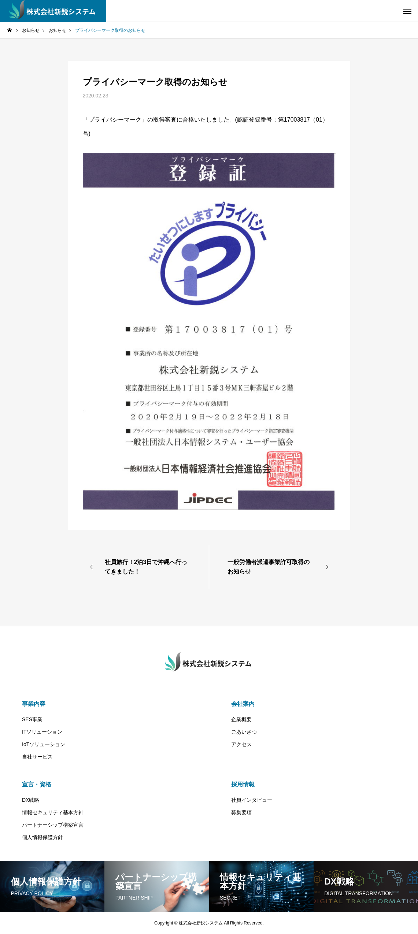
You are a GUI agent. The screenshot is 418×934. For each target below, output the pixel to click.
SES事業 (32, 719)
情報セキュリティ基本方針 (53, 812)
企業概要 (241, 719)
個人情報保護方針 (42, 837)
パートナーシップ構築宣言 (53, 825)
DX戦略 (30, 800)
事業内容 (33, 704)
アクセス (241, 744)
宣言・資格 (36, 784)
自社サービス (37, 757)
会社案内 (243, 704)
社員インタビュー (251, 800)
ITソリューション (42, 732)
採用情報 (243, 784)
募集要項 (241, 812)
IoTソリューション (43, 744)
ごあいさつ (244, 732)
